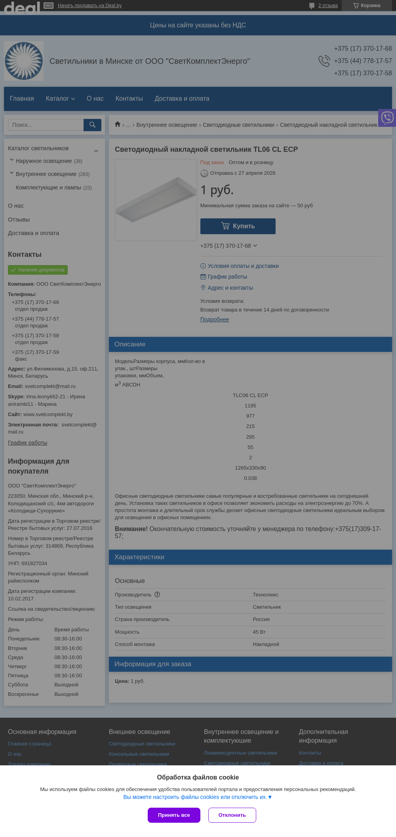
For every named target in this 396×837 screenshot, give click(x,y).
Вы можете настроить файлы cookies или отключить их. (195, 797)
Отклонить (232, 815)
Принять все (174, 815)
